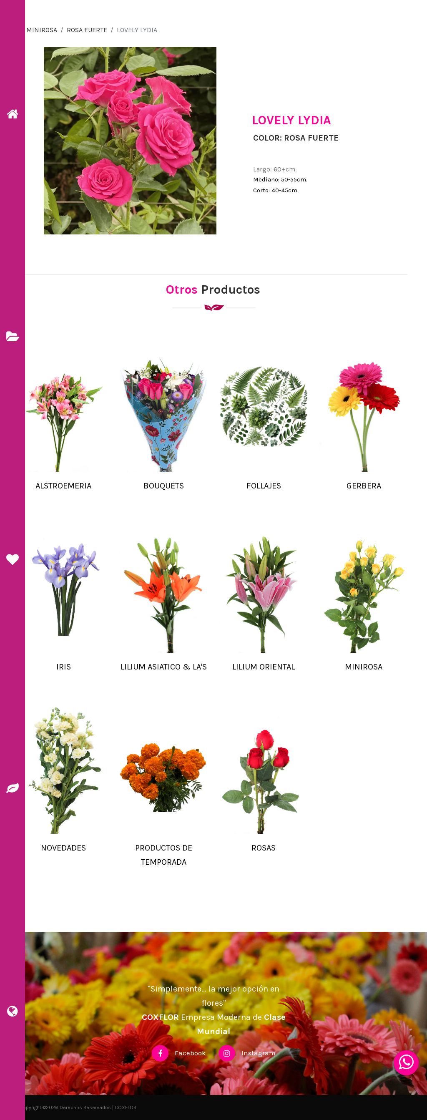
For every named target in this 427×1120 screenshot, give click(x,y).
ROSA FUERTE (87, 30)
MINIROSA (41, 30)
